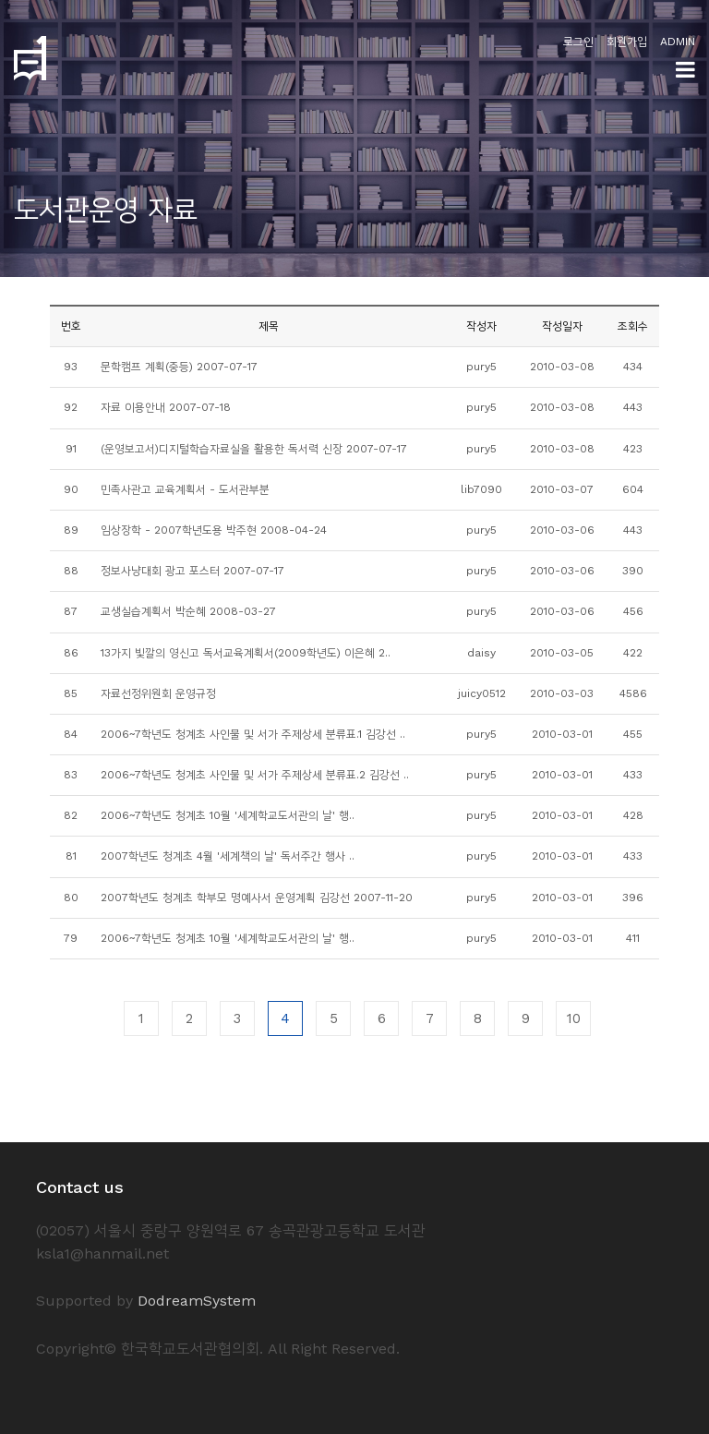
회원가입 (627, 41)
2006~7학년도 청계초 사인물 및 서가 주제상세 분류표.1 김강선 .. (253, 734)
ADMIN (677, 41)
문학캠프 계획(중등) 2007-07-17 (179, 366)
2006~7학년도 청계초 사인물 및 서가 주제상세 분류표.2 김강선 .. (255, 774)
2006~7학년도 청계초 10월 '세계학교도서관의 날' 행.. (227, 815)
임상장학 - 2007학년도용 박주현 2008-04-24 (214, 530)
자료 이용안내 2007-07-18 (166, 407)
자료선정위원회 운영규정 (158, 693)
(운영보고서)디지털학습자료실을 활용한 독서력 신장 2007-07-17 (254, 448)
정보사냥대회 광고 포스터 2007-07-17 (192, 570)
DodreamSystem (197, 1300)
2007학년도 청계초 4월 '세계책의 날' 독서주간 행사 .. (227, 856)
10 (574, 1018)
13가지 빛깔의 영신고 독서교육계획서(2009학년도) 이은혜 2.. (246, 652)
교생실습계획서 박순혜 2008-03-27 (188, 611)
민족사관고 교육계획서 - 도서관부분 (185, 489)
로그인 (578, 41)
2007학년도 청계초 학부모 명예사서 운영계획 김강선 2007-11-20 (257, 897)
